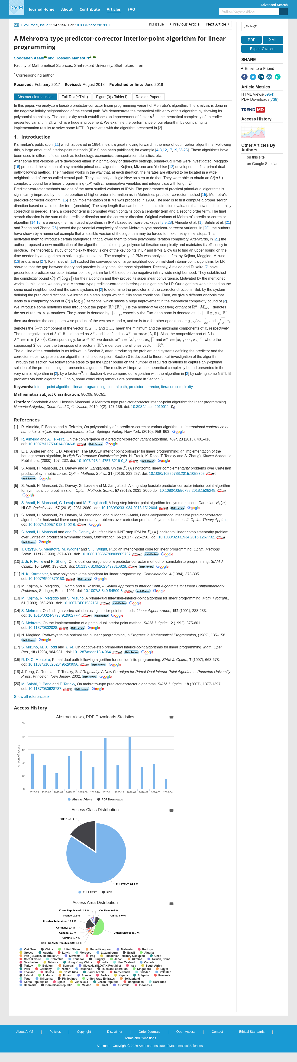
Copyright (84, 1031)
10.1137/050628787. (50, 689)
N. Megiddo (49, 598)
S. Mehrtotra (49, 549)
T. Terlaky (67, 684)
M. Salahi (29, 684)
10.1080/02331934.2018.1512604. (135, 508)
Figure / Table (112, 97)
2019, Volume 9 (26, 25)
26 (54, 228)
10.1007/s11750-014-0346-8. (57, 444)
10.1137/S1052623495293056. (59, 664)
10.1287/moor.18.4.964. (98, 652)
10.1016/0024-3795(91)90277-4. (60, 615)
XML (273, 40)
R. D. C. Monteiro (35, 660)
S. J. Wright (97, 549)
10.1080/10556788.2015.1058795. (182, 474)
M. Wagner (71, 549)
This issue (155, 24)
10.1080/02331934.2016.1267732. (192, 537)
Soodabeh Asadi (29, 58)
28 (170, 222)
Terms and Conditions (140, 1038)
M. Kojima (29, 598)
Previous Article (184, 24)
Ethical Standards (252, 1031)
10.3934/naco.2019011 (93, 25)
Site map (103, 1046)
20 (206, 228)
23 (180, 150)
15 (204, 195)
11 (57, 144)
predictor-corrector (144, 387)
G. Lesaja (67, 503)
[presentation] (152, 116)
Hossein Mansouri (72, 58)
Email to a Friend (259, 68)
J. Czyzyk (29, 549)
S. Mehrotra (31, 611)
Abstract (35, 97)
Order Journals (149, 1031)
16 (17, 167)
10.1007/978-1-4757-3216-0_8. (108, 461)
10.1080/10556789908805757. (111, 554)
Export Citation (262, 49)
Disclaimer (114, 1031)
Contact (217, 1031)
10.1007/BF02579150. (52, 579)
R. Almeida (30, 439)
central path (117, 387)
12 (165, 150)
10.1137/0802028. (48, 628)
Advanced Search (274, 5)
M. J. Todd (48, 647)
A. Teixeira (56, 439)
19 (175, 150)
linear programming (89, 387)
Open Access (186, 1031)
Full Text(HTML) (75, 97)
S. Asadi (28, 503)
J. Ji (24, 561)
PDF (251, 40)
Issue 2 (45, 25)
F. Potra (36, 561)
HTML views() (257, 94)
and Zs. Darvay (77, 532)
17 (170, 150)
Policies (55, 1031)
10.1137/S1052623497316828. (107, 566)
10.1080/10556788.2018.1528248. (193, 490)
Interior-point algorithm (52, 387)
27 (43, 261)
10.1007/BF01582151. (87, 603)
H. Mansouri (47, 503)
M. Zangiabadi (95, 503)
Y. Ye (69, 647)
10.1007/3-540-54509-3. (109, 591)
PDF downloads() (259, 99)
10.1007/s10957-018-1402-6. (57, 525)
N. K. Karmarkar (34, 574)
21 (228, 222)
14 (33, 222)
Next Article (217, 24)
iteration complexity (177, 387)
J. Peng (45, 684)
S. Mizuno (75, 598)
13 (17, 261)
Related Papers (148, 97)
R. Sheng (59, 561)
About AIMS (24, 1031)
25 (186, 150)
